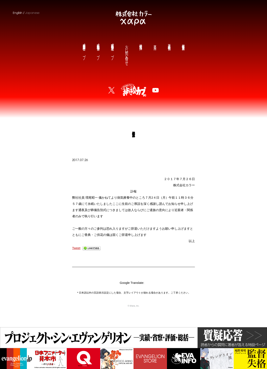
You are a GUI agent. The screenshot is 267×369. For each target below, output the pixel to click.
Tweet (76, 248)
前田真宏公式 (83, 48)
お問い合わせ (126, 52)
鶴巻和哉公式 (98, 48)
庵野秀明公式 (112, 48)
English (17, 13)
